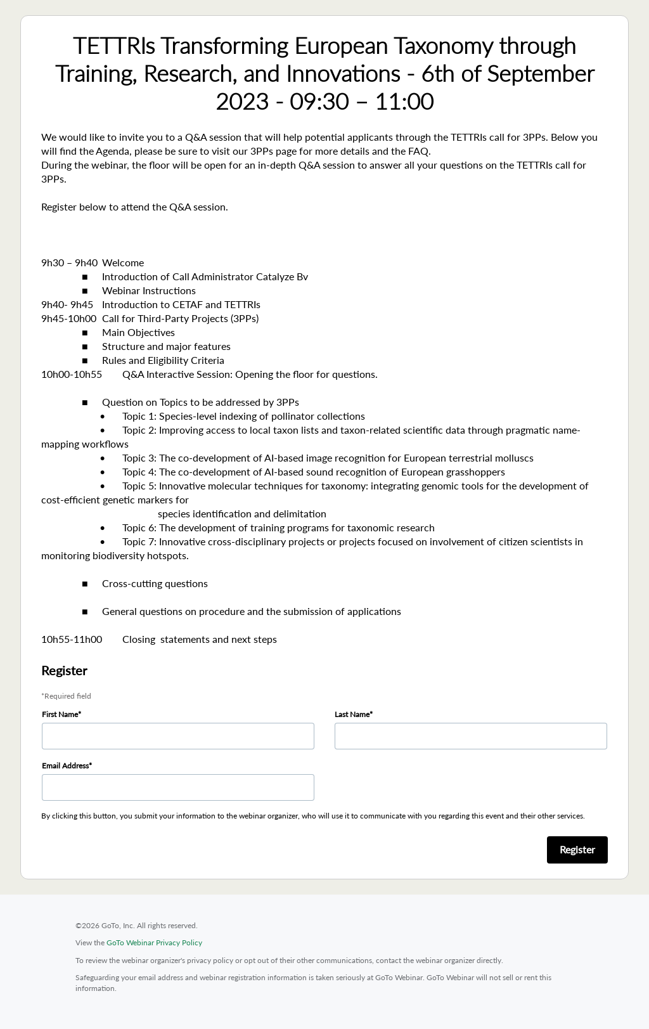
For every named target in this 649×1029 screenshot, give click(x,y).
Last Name (352, 714)
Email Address (65, 765)
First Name (60, 714)
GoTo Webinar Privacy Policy (154, 942)
